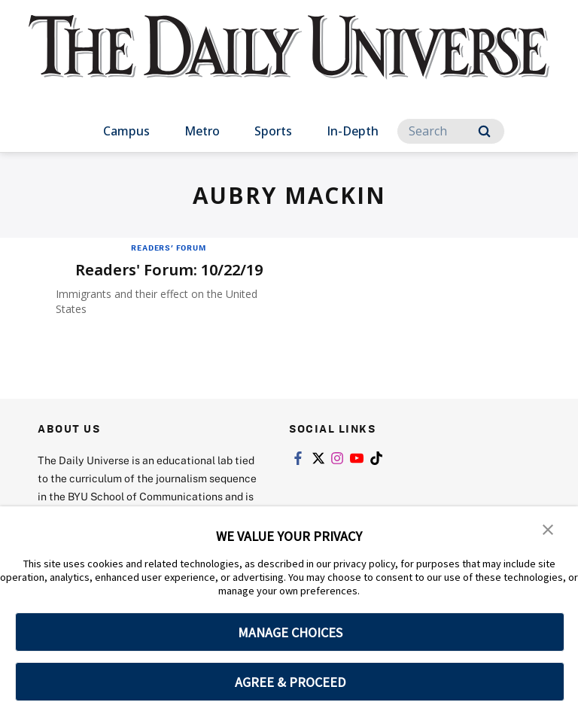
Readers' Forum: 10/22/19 (169, 270)
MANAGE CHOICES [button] (290, 632)
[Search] (451, 131)
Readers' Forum (168, 247)
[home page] (289, 60)
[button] (548, 528)
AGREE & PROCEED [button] (290, 682)
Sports (273, 131)
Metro (202, 131)
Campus (126, 131)
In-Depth (353, 131)
